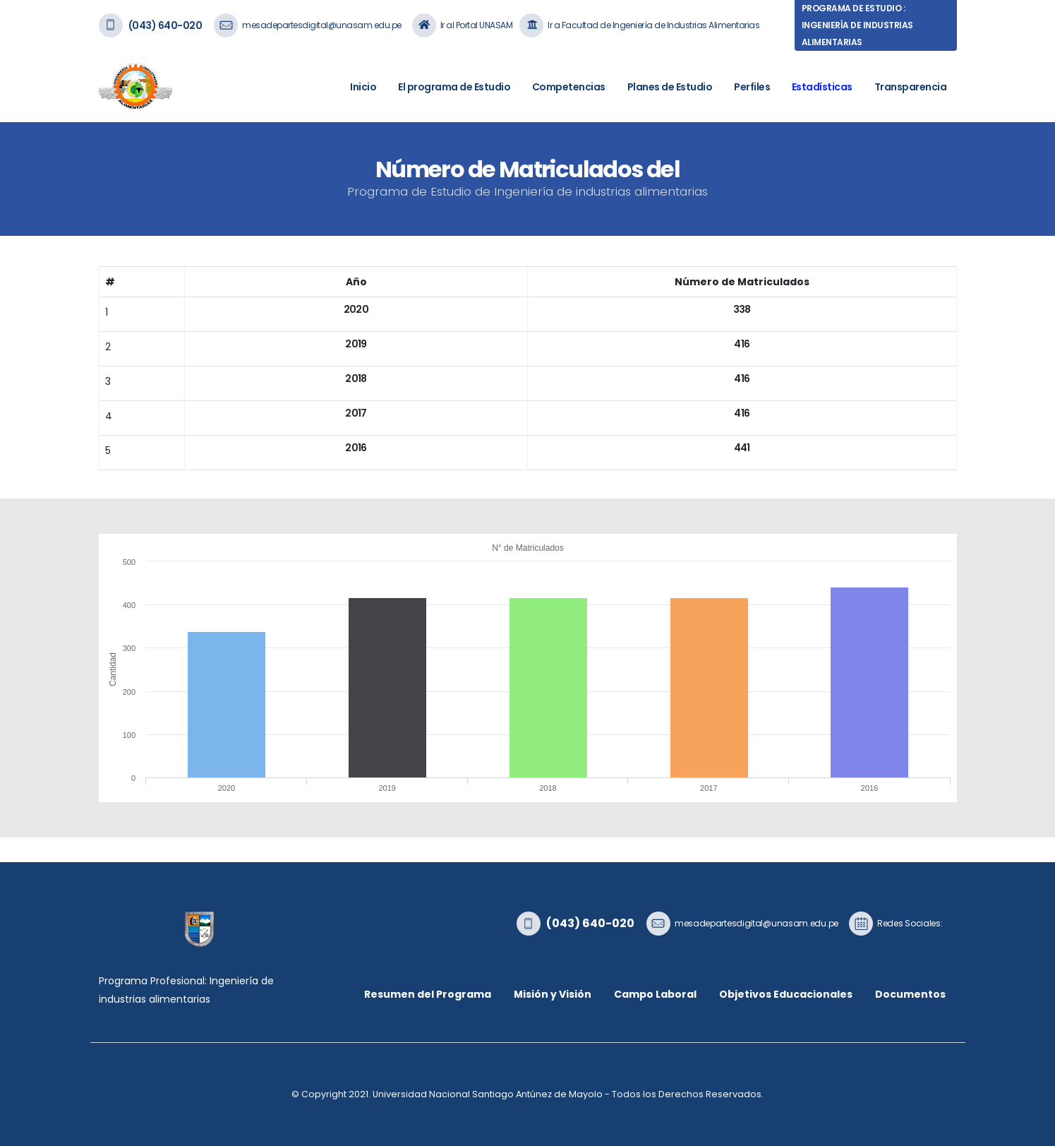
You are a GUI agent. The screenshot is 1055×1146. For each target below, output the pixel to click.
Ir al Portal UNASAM (476, 25)
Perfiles (752, 87)
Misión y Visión (552, 994)
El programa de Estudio (454, 87)
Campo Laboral (655, 994)
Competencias (568, 87)
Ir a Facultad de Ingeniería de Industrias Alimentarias (653, 25)
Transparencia (910, 87)
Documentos (910, 994)
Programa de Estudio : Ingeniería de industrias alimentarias (857, 25)
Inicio (363, 87)
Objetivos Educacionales (785, 994)
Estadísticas (822, 87)
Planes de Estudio (670, 87)
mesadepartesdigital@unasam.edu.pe (322, 25)
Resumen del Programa (427, 994)
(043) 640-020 (165, 25)
